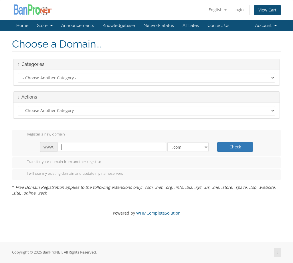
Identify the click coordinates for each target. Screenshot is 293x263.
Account (266, 25)
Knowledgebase (118, 25)
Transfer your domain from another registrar (59, 162)
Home (22, 25)
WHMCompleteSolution (158, 213)
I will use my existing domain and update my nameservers (70, 174)
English (218, 9)
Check (235, 147)
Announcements (77, 25)
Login (238, 9)
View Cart (267, 10)
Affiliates (191, 25)
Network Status (158, 25)
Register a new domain (41, 135)
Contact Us (218, 25)
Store (44, 25)
